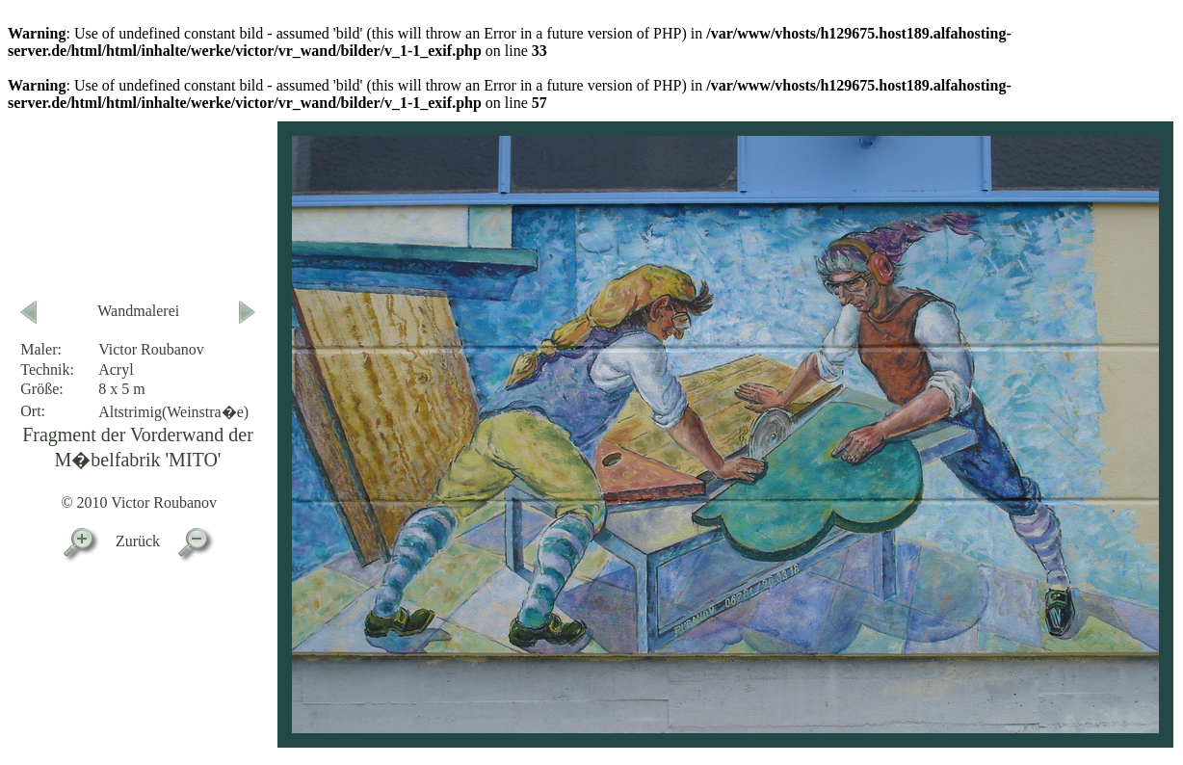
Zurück (138, 541)
